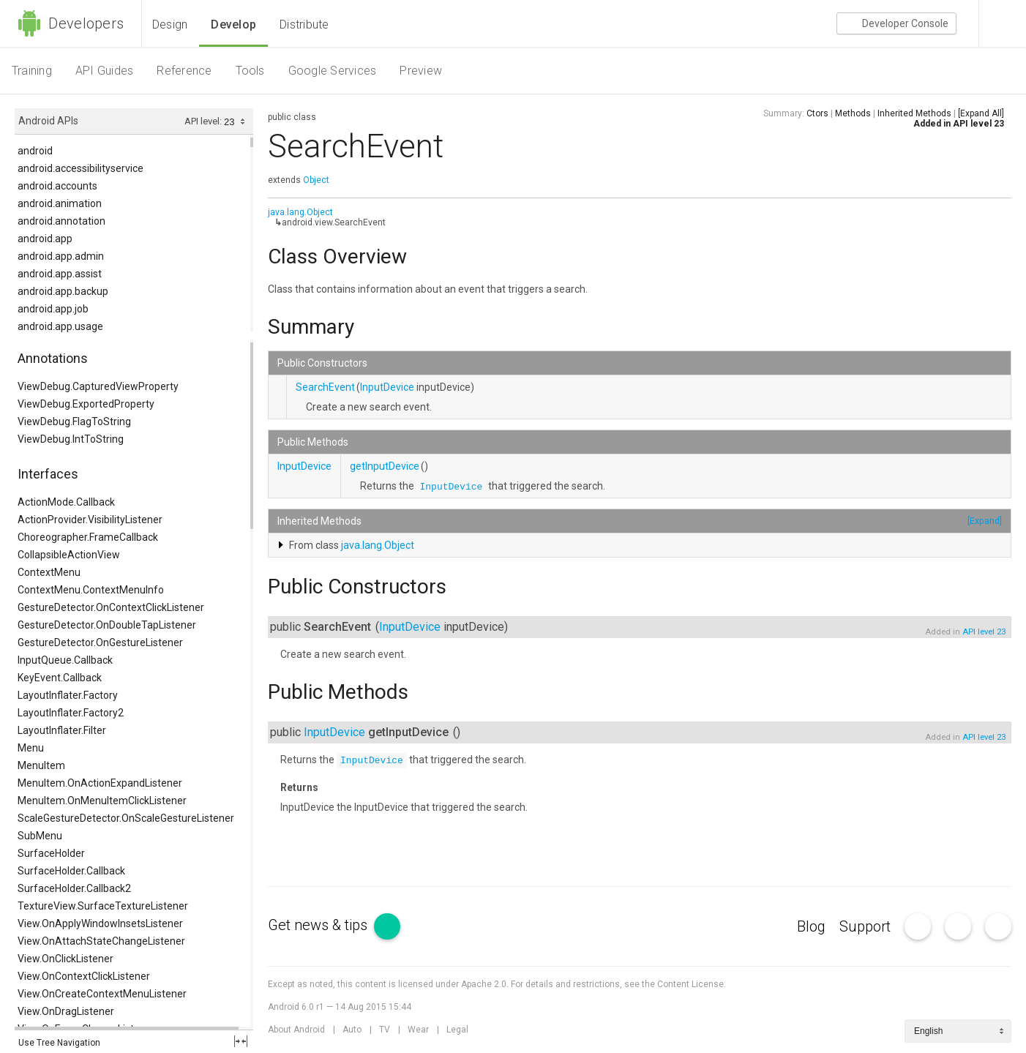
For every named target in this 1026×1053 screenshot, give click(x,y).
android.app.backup (63, 291)
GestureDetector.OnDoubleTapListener (107, 625)
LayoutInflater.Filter (62, 730)
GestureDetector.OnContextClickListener (111, 607)
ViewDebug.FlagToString (74, 421)
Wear (418, 1029)
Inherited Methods (914, 113)
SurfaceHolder (51, 853)
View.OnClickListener (65, 958)
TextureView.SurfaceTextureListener (103, 906)
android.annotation (61, 221)
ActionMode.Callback (66, 502)
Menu (31, 748)
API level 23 (978, 124)
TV (384, 1029)
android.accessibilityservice (80, 168)
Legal (457, 1029)
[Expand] (984, 520)
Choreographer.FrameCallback (88, 537)
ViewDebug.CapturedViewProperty (98, 386)
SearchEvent (325, 387)
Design (169, 24)
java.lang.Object (300, 212)
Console (896, 24)
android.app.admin (61, 256)
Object (316, 180)
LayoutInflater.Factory (68, 695)
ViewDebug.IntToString (71, 439)
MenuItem (41, 765)
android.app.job (53, 309)
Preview (421, 71)
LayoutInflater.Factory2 (71, 713)
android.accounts (57, 186)
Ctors (817, 113)
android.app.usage (60, 326)
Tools (250, 71)
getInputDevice (384, 466)
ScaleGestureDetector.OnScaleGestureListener (126, 818)
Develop (233, 24)
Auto (352, 1029)
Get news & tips (334, 925)
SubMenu (40, 836)
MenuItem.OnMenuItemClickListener (102, 800)
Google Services (332, 71)
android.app (45, 238)
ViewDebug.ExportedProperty (86, 404)
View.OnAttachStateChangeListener (101, 941)
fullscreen (241, 1041)
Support (865, 926)
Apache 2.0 (483, 984)
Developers (71, 23)
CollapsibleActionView (69, 555)
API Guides (104, 71)
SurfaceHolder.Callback (71, 871)
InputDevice (387, 387)
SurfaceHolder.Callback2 (74, 888)
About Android (296, 1029)
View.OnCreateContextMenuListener (102, 994)
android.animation (60, 203)
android (35, 151)
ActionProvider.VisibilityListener (90, 519)
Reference (184, 71)
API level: (204, 121)
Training (32, 71)
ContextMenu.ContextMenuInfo (91, 590)
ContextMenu (49, 572)
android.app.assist (60, 274)
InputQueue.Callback (65, 660)
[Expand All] (981, 113)
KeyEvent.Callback (60, 677)
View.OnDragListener (66, 1011)
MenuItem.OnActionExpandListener (100, 783)
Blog (811, 926)
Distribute (304, 24)
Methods (853, 113)
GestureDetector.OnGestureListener (100, 642)
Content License (690, 984)
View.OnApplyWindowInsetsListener (100, 923)
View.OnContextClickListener (84, 976)
